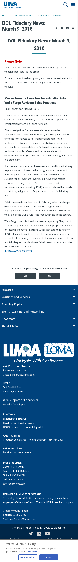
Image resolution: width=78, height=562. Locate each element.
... (7, 15)
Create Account (11, 510)
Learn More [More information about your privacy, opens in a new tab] (32, 553)
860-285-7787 (17, 475)
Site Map (17, 527)
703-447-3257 (15, 479)
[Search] (65, 4)
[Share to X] (56, 28)
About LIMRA (9, 326)
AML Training (11, 435)
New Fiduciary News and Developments (51, 15)
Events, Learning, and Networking (22, 311)
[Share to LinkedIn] (67, 28)
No (49, 276)
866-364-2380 (56, 439)
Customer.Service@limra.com (19, 374)
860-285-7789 (18, 370)
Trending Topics (11, 304)
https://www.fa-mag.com (18, 250)
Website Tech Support (15, 404)
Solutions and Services (15, 297)
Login (25, 510)
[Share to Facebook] (62, 28)
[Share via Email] (73, 28)
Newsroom (8, 319)
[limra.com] (12, 4)
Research (7, 289)
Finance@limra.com (20, 452)
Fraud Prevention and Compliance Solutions (24, 15)
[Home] (3, 15)
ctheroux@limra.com (14, 483)
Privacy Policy (32, 527)
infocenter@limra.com (22, 423)
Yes (25, 276)
